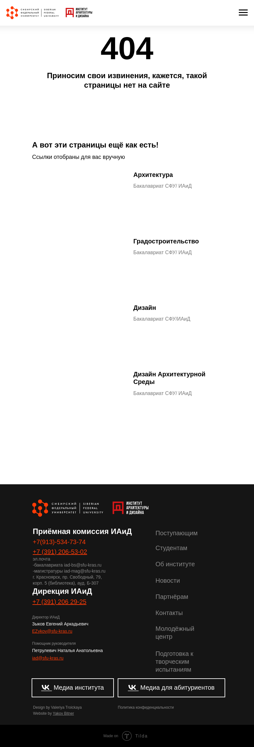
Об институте (175, 564)
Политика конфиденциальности (146, 707)
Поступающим (177, 533)
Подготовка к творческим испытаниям (175, 661)
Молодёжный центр (175, 632)
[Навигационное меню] (243, 12)
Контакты (169, 612)
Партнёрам (172, 596)
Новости (168, 580)
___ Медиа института (72, 687)
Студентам (172, 547)
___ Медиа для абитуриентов (171, 687)
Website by (53, 713)
